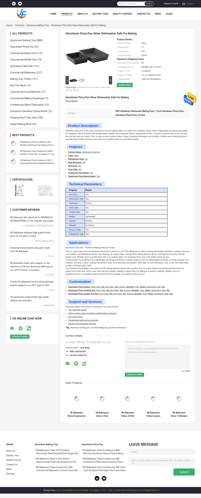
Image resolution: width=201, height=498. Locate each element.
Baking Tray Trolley (20, 78)
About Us (82, 14)
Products (67, 14)
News (158, 14)
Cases (169, 14)
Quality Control (122, 14)
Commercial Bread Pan (23, 53)
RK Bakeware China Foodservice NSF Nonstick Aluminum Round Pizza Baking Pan (103, 452)
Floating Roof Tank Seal (23, 117)
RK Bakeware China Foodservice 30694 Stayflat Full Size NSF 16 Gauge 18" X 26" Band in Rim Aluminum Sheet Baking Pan (37, 154)
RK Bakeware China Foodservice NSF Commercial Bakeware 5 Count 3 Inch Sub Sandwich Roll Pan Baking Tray (57, 469)
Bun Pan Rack (18, 85)
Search (149, 4)
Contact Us (143, 14)
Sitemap (10, 473)
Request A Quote (171, 4)
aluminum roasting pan (80, 328)
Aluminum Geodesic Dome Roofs (28, 111)
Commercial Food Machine (25, 91)
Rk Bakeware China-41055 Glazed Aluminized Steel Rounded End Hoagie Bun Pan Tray (127, 414)
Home (53, 14)
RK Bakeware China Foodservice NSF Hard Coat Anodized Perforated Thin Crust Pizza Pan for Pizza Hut (104, 469)
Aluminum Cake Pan (21, 66)
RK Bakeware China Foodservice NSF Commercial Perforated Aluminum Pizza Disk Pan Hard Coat (103, 460)
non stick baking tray (99, 328)
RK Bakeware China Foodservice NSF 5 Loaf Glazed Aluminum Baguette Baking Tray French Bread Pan (36, 163)
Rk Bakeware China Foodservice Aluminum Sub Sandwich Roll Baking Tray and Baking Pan (76, 414)
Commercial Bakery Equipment (27, 98)
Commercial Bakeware (22, 72)
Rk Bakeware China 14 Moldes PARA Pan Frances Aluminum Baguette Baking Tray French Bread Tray (179, 414)
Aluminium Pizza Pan (22, 46)
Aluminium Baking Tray (38, 25)
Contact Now (125, 85)
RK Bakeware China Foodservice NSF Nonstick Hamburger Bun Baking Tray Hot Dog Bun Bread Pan (37, 145)
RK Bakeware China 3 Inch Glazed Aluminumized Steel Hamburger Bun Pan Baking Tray (102, 414)
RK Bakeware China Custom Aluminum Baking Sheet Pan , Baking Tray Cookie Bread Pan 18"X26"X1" (153, 414)
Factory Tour (100, 14)
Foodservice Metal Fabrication (27, 104)
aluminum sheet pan (117, 328)
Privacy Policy (49, 490)
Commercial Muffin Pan (23, 59)
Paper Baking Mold (20, 124)
